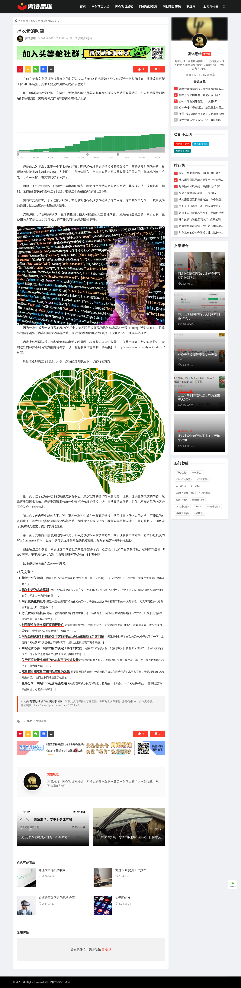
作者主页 (191, 74)
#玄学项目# (204, 493)
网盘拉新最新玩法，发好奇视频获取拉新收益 (201, 89)
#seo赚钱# (181, 486)
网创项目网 (56, 701)
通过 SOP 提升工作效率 (130, 870)
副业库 (190, 6)
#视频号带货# (182, 513)
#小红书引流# (213, 506)
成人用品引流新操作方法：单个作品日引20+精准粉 (202, 199)
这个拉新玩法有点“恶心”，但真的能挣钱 (201, 120)
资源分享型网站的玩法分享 (57, 897)
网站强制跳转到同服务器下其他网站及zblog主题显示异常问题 (63, 636)
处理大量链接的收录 (52, 870)
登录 (106, 949)
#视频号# (199, 513)
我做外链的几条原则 (35, 589)
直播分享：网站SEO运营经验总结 (44, 683)
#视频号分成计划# (185, 493)
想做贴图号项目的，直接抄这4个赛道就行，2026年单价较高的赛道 (202, 186)
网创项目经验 (124, 6)
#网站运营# (181, 472)
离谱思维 (30, 38)
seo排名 (28, 721)
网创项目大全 (101, 6)
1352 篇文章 (208, 74)
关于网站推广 (124, 897)
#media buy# (198, 499)
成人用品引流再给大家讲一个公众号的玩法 (202, 180)
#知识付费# (181, 499)
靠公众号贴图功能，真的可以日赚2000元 (201, 95)
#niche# (198, 506)
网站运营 (41, 721)
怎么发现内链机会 (34, 613)
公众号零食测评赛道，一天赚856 (198, 101)
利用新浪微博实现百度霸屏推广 (43, 624)
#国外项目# (202, 479)
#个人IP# (195, 486)
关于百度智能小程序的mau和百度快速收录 (50, 659)
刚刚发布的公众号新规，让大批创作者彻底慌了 (202, 232)
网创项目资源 (172, 6)
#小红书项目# (182, 506)
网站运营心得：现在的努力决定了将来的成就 (52, 648)
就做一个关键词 (32, 578)
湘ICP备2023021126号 (57, 982)
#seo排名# (197, 472)
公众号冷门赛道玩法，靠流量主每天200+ (201, 107)
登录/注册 (210, 6)
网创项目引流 (148, 6)
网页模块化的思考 (34, 601)
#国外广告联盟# (184, 479)
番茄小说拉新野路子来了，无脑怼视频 (201, 113)
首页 (83, 6)
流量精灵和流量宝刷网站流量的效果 (46, 671)
